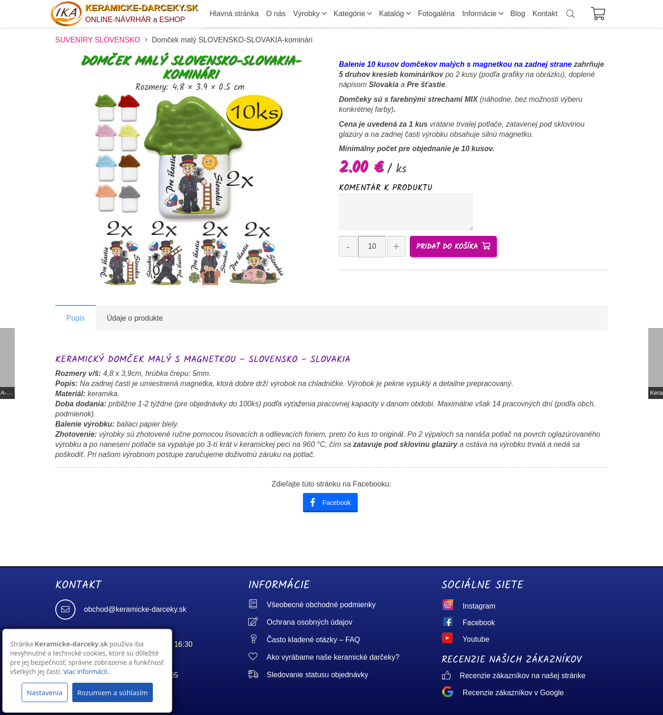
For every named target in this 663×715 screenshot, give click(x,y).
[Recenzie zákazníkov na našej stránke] (451, 676)
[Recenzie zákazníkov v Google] (452, 693)
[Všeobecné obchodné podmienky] (257, 604)
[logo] (66, 14)
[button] (570, 14)
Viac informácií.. (86, 671)
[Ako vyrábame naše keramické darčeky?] (257, 657)
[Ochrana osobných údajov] (257, 622)
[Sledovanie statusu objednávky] (257, 674)
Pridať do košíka (447, 246)
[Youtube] (452, 639)
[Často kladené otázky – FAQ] (257, 639)
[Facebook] (452, 622)
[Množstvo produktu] (372, 247)
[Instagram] (452, 606)
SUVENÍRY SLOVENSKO (97, 40)
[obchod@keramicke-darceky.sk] (69, 609)
